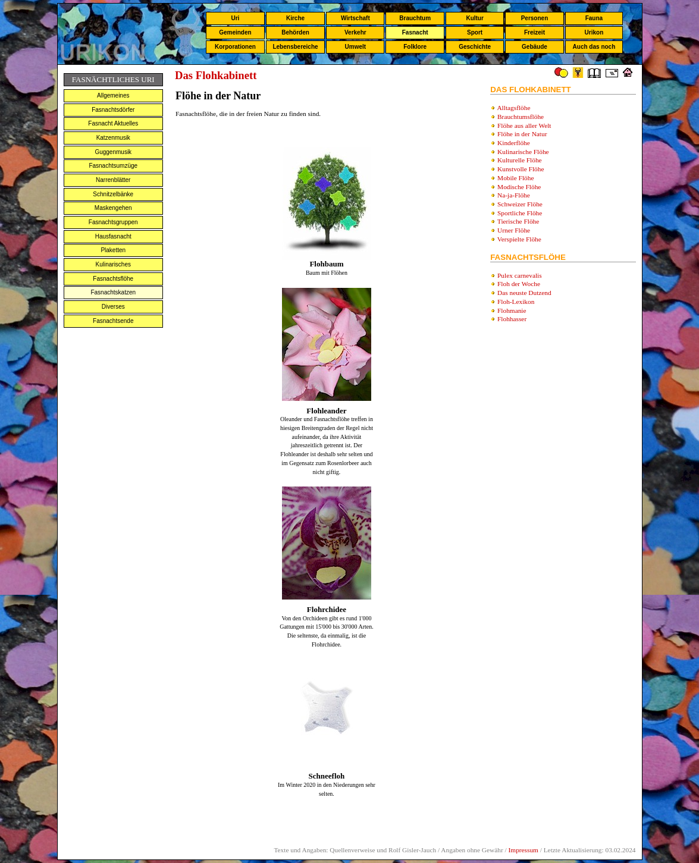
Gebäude (534, 46)
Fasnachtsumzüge (113, 165)
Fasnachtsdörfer (113, 109)
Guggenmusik (113, 152)
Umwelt (355, 46)
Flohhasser (511, 318)
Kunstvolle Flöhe (520, 168)
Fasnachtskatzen (113, 292)
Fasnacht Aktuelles (113, 123)
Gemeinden (235, 32)
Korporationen (235, 46)
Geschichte (475, 46)
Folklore (415, 46)
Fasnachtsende (113, 321)
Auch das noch (594, 46)
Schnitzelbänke (113, 194)
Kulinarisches (113, 264)
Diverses (113, 306)
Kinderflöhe (513, 142)
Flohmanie (511, 310)
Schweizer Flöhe (520, 204)
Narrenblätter (113, 180)
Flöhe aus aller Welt (524, 125)
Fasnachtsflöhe (113, 278)
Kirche (295, 18)
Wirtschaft (355, 18)
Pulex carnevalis (519, 275)
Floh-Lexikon (515, 301)
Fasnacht (415, 32)
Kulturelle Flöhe (519, 160)
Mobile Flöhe (515, 177)
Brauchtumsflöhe (520, 116)
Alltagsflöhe (513, 107)
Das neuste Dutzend (524, 292)
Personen (534, 18)
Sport (474, 32)
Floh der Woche (518, 283)
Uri (235, 18)
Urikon (594, 32)
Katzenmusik (113, 137)
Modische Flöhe (519, 186)
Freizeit (534, 32)
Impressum (523, 849)
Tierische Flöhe (518, 221)
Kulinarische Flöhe (523, 151)
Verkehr (355, 32)
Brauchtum (415, 18)
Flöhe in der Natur (522, 133)
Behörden (295, 32)
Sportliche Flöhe (519, 212)
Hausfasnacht (113, 236)
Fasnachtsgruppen (113, 222)
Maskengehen (113, 208)
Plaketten (113, 250)
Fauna (594, 18)
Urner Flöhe (513, 230)
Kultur (474, 18)
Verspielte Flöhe (519, 239)
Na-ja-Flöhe (513, 195)
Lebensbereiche (295, 46)
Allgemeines (113, 95)
